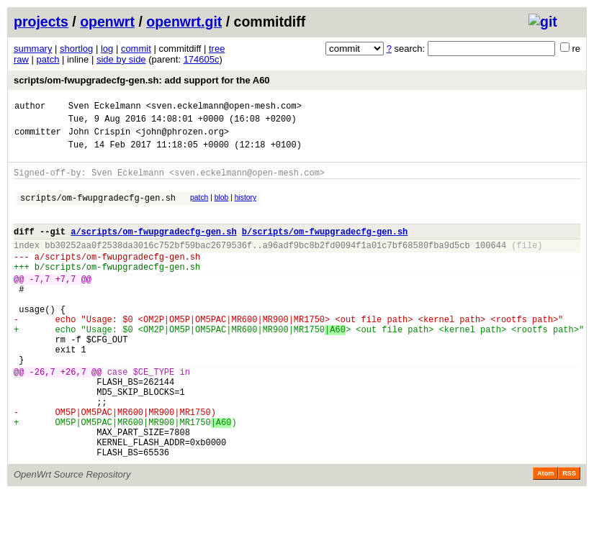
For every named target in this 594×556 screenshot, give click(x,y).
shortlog (76, 48)
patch (48, 59)
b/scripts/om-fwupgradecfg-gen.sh (325, 248)
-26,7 (42, 417)
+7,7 (65, 304)
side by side (121, 59)
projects (41, 21)
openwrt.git (184, 21)
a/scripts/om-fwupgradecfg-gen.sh (153, 248)
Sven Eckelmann (104, 107)
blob (222, 208)
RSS (569, 535)
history (245, 208)
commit (136, 48)
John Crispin (99, 138)
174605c (202, 59)
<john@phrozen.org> (182, 138)
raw (21, 59)
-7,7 (40, 304)
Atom (545, 535)
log (107, 48)
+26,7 (73, 417)
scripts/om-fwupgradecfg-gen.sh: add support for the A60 (142, 80)
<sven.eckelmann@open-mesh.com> (224, 107)
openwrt (107, 21)
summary (33, 48)
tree (217, 48)
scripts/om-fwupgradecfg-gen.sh (98, 210)
